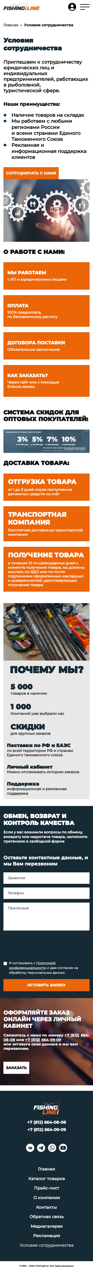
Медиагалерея (47, 1226)
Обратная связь (46, 1216)
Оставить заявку (46, 985)
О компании (46, 1197)
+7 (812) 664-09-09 (43, 1040)
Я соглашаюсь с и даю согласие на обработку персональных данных (43, 968)
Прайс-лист (46, 1188)
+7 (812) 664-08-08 (46, 1122)
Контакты (46, 1207)
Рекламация (46, 1235)
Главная (46, 1169)
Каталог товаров (46, 1178)
